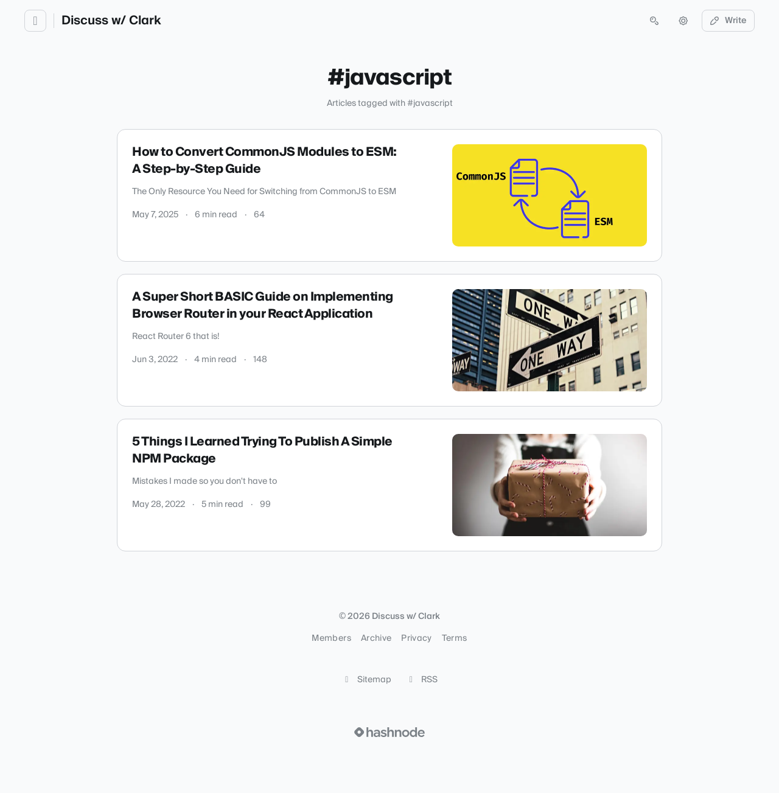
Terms (454, 638)
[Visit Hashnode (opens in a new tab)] (389, 732)
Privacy (416, 638)
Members (331, 638)
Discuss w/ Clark (111, 20)
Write (728, 20)
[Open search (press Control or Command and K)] (654, 21)
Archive (376, 638)
